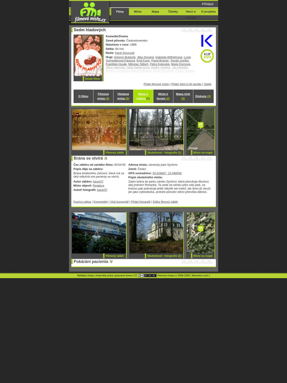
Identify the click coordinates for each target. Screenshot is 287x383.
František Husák (116, 64)
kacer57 (98, 181)
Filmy (120, 11)
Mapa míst (183, 96)
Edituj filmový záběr (165, 201)
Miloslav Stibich (138, 64)
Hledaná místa (123, 96)
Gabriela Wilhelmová (168, 57)
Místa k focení (163, 96)
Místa (137, 11)
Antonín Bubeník (124, 57)
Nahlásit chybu (85, 275)
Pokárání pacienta (91, 261)
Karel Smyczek (124, 53)
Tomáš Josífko (179, 60)
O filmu (83, 96)
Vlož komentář (119, 201)
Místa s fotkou (143, 96)
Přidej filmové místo (156, 84)
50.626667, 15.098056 (167, 173)
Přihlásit (207, 4)
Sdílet (207, 84)
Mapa (155, 11)
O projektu (208, 11)
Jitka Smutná (145, 57)
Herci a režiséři (191, 14)
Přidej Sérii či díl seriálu (186, 84)
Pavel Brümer (160, 60)
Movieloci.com (200, 275)
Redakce (98, 185)
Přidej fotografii (140, 201)
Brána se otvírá (88, 158)
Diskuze (203, 96)
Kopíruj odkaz (82, 201)
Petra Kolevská (160, 64)
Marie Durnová (180, 64)
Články (173, 11)
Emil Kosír (143, 60)
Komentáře (100, 201)
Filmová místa (103, 96)
